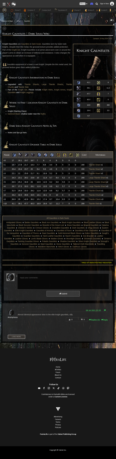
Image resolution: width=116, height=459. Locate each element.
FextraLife (44, 434)
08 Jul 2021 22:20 (93, 310)
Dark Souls (36, 44)
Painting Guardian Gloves (28, 241)
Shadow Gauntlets (67, 241)
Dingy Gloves (93, 228)
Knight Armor (59, 90)
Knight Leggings (26, 92)
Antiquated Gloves (14, 222)
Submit (63, 294)
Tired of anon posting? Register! (96, 263)
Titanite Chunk (95, 191)
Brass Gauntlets (74, 225)
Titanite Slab (23, 87)
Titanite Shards (31, 84)
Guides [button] (102, 10)
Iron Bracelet (88, 236)
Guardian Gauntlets (31, 236)
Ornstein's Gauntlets (92, 239)
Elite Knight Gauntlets (24, 230)
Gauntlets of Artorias (44, 230)
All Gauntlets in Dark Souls (58, 218)
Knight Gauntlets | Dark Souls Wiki (25, 33)
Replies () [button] (94, 320)
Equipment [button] (60, 10)
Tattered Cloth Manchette (83, 244)
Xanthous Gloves (79, 247)
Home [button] (15, 10)
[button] (83, 3)
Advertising (58, 417)
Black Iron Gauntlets (50, 222)
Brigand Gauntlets (91, 225)
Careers (58, 419)
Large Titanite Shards (52, 84)
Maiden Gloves (57, 239)
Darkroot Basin (14, 114)
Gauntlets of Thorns (30, 233)
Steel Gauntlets (46, 244)
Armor (18, 21)
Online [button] (75, 10)
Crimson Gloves (42, 228)
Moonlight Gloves (73, 239)
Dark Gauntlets (78, 228)
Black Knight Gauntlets (71, 222)
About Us (58, 375)
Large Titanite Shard (97, 178)
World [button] (88, 10)
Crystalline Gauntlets (60, 228)
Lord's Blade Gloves (39, 239)
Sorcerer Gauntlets (30, 244)
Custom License (60, 397)
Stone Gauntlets (63, 244)
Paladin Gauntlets (49, 241)
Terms (58, 422)
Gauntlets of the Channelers (86, 230)
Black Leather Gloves (93, 222)
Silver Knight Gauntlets (87, 241)
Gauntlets (27, 21)
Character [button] (44, 10)
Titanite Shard (94, 165)
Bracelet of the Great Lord (53, 225)
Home (58, 367)
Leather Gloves (21, 239)
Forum (58, 372)
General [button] (29, 10)
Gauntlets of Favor (64, 230)
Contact (58, 378)
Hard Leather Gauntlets (52, 236)
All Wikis (58, 370)
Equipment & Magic (7, 21)
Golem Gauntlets (92, 233)
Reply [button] (104, 320)
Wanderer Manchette (46, 247)
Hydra (42, 114)
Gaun (23, 44)
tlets (27, 44)
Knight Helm (47, 90)
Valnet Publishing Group (67, 434)
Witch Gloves (63, 247)
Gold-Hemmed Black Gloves (70, 233)
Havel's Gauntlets (72, 236)
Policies (58, 427)
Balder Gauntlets (32, 222)
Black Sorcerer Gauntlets (29, 225)
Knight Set (16, 50)
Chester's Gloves (25, 228)
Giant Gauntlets (48, 233)
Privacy (58, 425)
